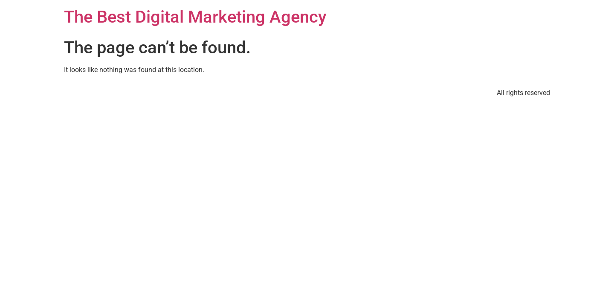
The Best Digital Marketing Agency (195, 17)
